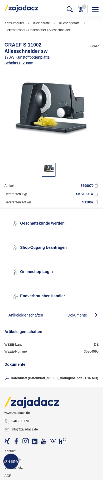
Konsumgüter (14, 23)
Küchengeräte (69, 23)
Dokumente (77, 315)
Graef (94, 46)
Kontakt (10, 451)
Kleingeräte (41, 23)
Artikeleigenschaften (26, 315)
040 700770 (16, 421)
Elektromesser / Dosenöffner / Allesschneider (37, 30)
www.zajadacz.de (17, 413)
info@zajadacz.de (21, 429)
